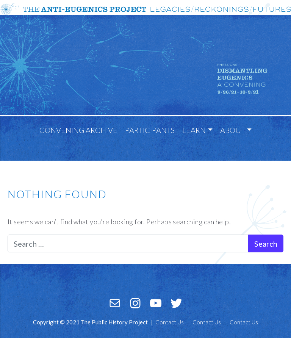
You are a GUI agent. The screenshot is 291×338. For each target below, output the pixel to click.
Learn (194, 130)
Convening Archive (78, 130)
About (232, 130)
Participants (150, 130)
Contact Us (169, 322)
